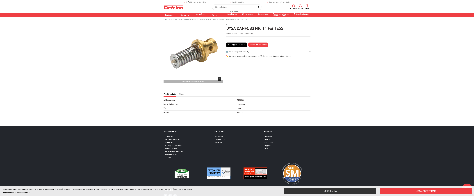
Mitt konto (219, 136)
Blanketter (169, 142)
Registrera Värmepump (174, 151)
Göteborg (268, 136)
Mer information (8, 193)
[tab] (268, 52)
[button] (186, 15)
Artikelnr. (229, 34)
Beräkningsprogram (172, 139)
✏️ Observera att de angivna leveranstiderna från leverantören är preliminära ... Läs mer (268, 56)
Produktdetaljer (170, 94)
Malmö (268, 139)
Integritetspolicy (171, 154)
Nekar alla (330, 191)
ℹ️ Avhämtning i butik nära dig (268, 51)
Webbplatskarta (171, 148)
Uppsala (268, 145)
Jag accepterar (426, 191)
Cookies (168, 157)
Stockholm (269, 142)
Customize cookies (23, 193)
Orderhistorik (220, 139)
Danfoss (228, 25)
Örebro (268, 148)
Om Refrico (169, 136)
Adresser (218, 142)
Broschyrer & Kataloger (173, 145)
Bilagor (182, 94)
